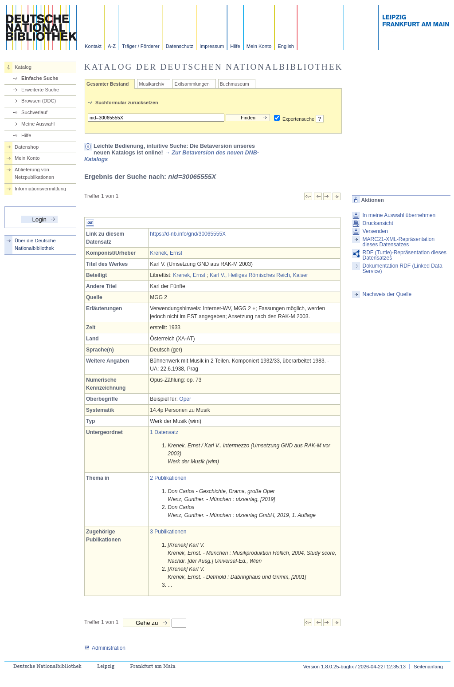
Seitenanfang (428, 666)
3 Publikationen (168, 532)
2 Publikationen (168, 478)
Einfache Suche (39, 78)
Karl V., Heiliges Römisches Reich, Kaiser (259, 275)
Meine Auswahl (38, 123)
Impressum (212, 46)
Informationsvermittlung (40, 188)
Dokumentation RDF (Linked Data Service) (402, 268)
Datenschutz (179, 46)
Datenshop (27, 147)
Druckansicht (377, 223)
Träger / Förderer (141, 46)
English (286, 46)
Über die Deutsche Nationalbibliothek (35, 244)
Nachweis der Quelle (386, 294)
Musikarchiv (151, 84)
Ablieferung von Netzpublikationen (34, 173)
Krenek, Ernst (166, 253)
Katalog (23, 67)
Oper (185, 399)
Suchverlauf (34, 112)
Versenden (374, 231)
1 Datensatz (164, 432)
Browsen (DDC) (38, 100)
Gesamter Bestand (107, 84)
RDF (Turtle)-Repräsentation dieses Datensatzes (404, 255)
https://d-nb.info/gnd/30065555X (188, 234)
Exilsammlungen (191, 84)
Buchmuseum (234, 84)
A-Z (112, 46)
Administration (104, 648)
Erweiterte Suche (40, 89)
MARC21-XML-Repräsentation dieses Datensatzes (398, 242)
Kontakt (93, 46)
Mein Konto (259, 46)
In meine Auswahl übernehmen (398, 215)
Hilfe (235, 46)
